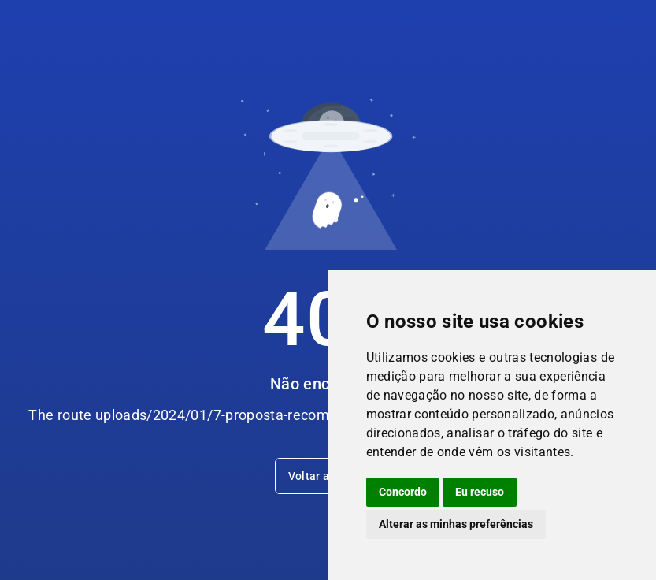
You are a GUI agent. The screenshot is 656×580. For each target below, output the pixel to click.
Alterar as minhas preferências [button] (456, 524)
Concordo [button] (403, 491)
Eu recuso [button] (479, 491)
